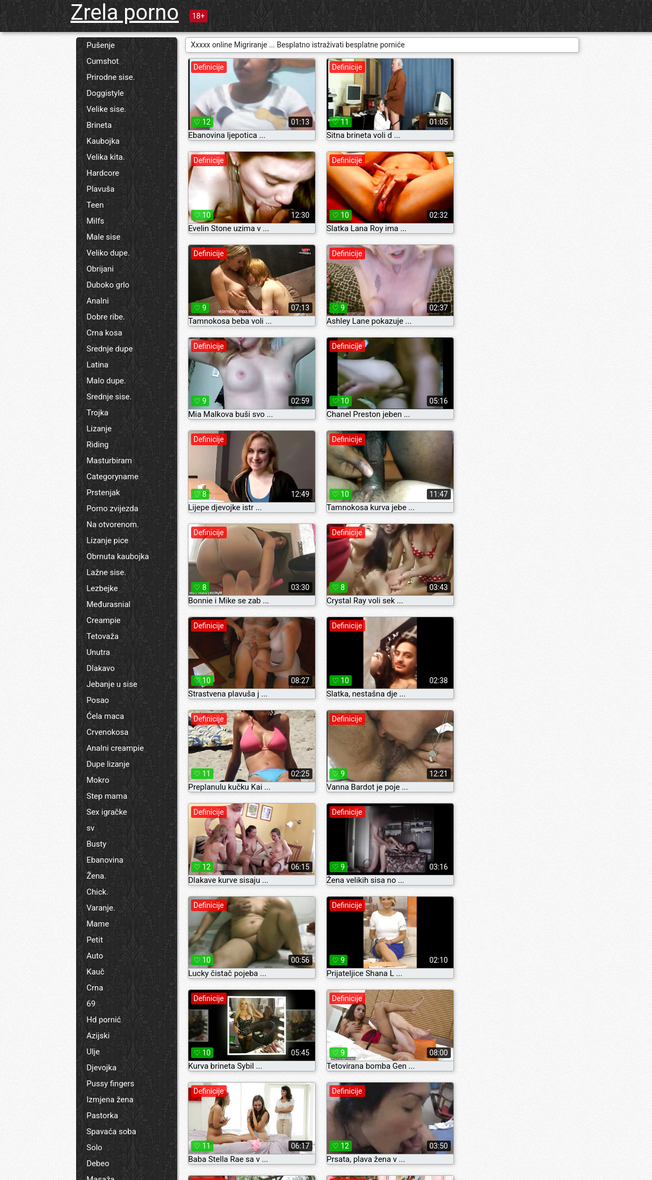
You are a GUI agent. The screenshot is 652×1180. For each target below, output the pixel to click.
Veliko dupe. (108, 253)
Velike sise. (107, 109)
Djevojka (102, 1067)
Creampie (104, 620)
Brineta (99, 125)
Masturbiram (109, 460)
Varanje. (101, 908)
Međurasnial (109, 604)
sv (91, 828)
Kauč (96, 972)
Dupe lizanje (108, 764)
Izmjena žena (110, 1099)
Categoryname (113, 476)
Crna (95, 988)
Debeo (98, 1163)
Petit (95, 940)
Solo (95, 1147)
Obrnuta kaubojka (118, 556)
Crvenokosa (108, 732)
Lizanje (99, 428)
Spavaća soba (111, 1131)
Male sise (104, 237)
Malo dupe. (106, 381)
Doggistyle (105, 93)
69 (91, 1004)
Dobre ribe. (106, 317)
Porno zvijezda (112, 508)
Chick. (98, 892)
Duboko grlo (108, 285)
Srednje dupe (110, 349)
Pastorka (102, 1115)
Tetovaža (103, 636)
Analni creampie (115, 748)
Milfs (95, 221)
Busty (96, 844)
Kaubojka (103, 141)
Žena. (96, 876)
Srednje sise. (109, 396)
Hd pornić (104, 1020)
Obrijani (100, 269)
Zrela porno (125, 12)
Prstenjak (103, 492)
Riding (98, 444)
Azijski (98, 1035)
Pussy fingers (111, 1083)
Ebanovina (105, 860)
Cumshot (103, 61)
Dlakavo (101, 668)
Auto (95, 956)
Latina (98, 365)
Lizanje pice (108, 540)
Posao (98, 700)
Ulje (93, 1051)
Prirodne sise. (111, 77)
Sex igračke (107, 812)
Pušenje (101, 45)
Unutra (98, 652)
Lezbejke (102, 588)
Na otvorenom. (113, 524)
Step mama (107, 796)
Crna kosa (104, 333)
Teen (95, 205)
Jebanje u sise (112, 684)
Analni (98, 301)
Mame (98, 924)
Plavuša (101, 189)
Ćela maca (106, 716)
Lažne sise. (107, 572)
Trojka (98, 412)
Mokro (98, 780)
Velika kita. (106, 157)
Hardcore (103, 173)
